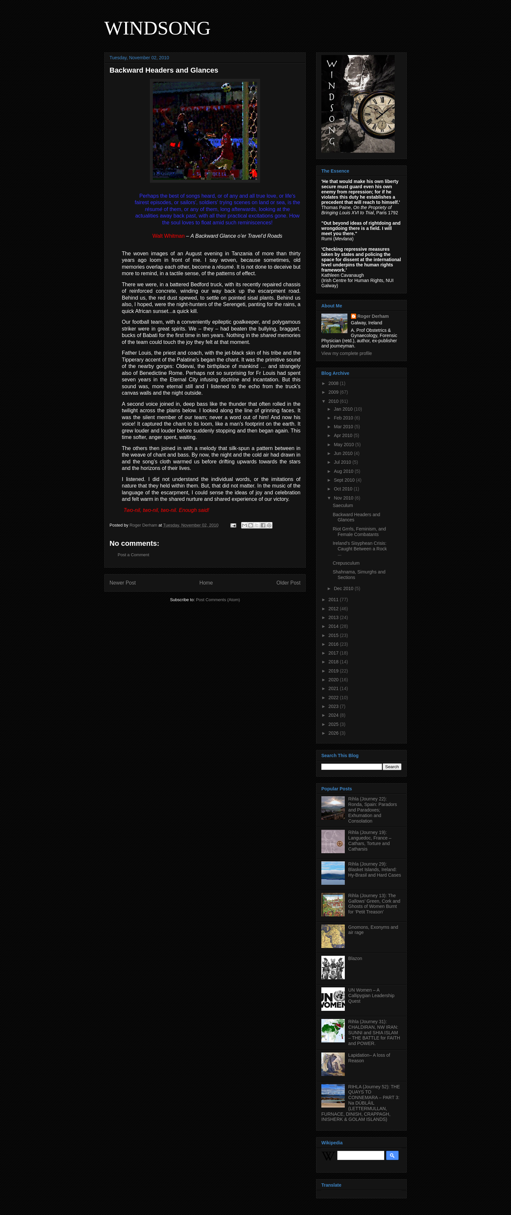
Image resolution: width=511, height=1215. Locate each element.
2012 (334, 608)
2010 (334, 401)
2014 (334, 626)
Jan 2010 (344, 409)
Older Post (288, 583)
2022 (334, 697)
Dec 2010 (344, 588)
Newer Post (123, 583)
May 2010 (344, 444)
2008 (334, 383)
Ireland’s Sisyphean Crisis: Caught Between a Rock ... (360, 549)
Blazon (355, 958)
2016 (334, 644)
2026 (334, 733)
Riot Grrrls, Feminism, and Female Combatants (359, 531)
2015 (334, 635)
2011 (334, 599)
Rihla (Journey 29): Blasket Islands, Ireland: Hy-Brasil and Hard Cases (374, 869)
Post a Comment (133, 554)
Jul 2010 (343, 462)
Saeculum (343, 505)
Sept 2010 (345, 480)
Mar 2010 (344, 426)
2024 (334, 715)
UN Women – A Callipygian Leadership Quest (371, 995)
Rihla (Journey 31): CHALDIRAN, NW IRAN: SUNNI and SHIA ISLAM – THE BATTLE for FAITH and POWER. (374, 1032)
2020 (334, 679)
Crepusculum (346, 563)
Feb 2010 (344, 417)
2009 (334, 392)
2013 (334, 617)
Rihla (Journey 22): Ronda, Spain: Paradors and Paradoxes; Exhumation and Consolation (372, 809)
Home (206, 583)
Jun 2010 (344, 453)
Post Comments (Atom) (218, 599)
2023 (334, 706)
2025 (334, 724)
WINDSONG (157, 28)
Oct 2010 (344, 488)
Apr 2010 (344, 435)
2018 (334, 661)
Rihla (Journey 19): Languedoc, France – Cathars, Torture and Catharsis (369, 840)
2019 (334, 670)
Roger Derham (373, 316)
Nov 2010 (344, 498)
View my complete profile (346, 353)
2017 (334, 653)
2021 (334, 688)
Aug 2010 (344, 471)
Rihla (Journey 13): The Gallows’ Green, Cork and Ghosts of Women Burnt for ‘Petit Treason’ (374, 903)
